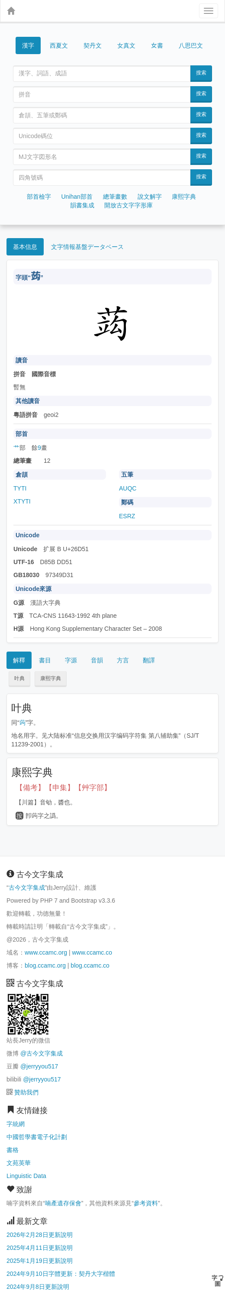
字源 (71, 660)
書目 (45, 660)
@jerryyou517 (39, 1066)
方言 (123, 660)
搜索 (201, 73)
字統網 (15, 1123)
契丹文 (93, 45)
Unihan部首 (76, 196)
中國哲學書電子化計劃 (36, 1136)
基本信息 (25, 246)
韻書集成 (82, 205)
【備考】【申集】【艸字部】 (63, 788)
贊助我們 (26, 1092)
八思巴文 (191, 45)
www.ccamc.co (92, 952)
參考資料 (146, 1203)
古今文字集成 (27, 887)
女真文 (126, 45)
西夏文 (59, 45)
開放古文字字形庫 (128, 205)
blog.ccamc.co (90, 965)
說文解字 (150, 196)
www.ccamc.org (46, 952)
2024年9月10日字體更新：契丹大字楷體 (60, 1273)
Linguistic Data (26, 1175)
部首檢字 (39, 196)
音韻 (97, 660)
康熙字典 (184, 196)
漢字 (28, 45)
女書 (157, 44)
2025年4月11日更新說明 (39, 1247)
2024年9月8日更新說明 (37, 1286)
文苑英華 (18, 1162)
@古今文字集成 (41, 1053)
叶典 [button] (19, 678)
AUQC (127, 488)
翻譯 (149, 660)
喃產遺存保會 (63, 1203)
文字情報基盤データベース (87, 246)
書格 (12, 1149)
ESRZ (127, 516)
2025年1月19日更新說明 (39, 1260)
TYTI (19, 488)
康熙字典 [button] (50, 678)
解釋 (19, 660)
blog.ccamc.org (45, 965)
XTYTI (22, 501)
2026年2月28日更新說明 (39, 1234)
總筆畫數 (115, 196)
